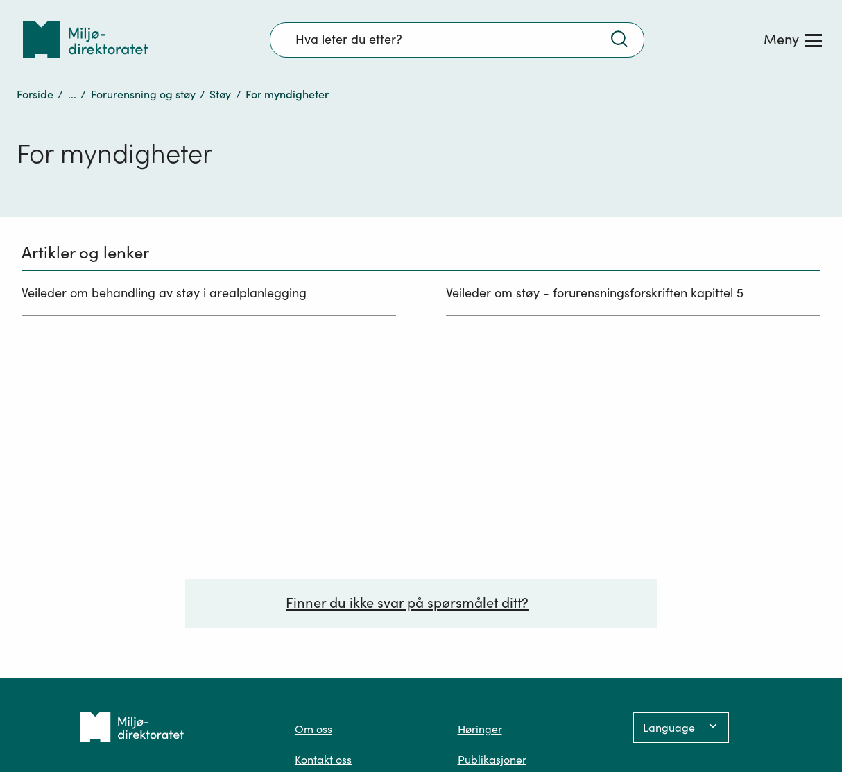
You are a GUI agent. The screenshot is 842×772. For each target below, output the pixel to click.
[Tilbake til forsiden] (85, 40)
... (72, 94)
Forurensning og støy (143, 94)
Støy (220, 94)
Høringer (480, 729)
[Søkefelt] (457, 39)
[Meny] (793, 39)
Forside (35, 94)
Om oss (313, 729)
